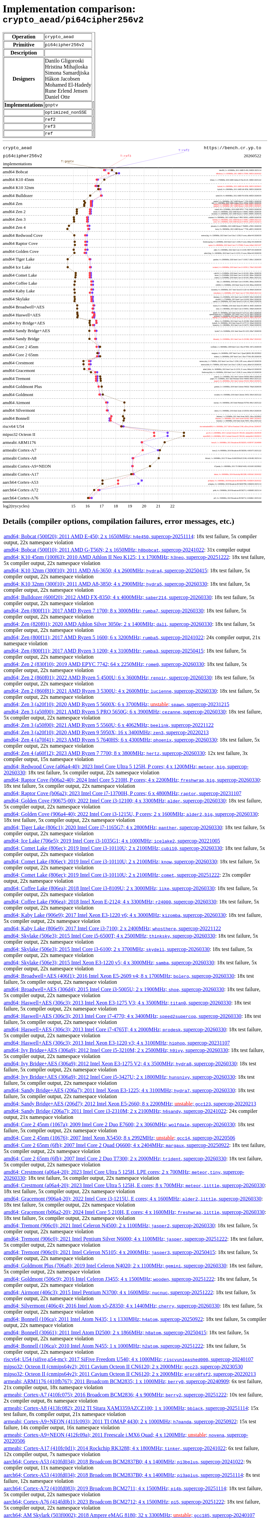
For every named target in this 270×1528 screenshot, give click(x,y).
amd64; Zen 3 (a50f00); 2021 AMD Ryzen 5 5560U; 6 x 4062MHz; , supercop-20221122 (109, 731)
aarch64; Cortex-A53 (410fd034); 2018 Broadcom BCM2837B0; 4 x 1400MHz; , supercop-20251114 (123, 1481)
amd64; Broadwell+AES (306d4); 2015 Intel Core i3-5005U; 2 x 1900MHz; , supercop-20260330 (114, 995)
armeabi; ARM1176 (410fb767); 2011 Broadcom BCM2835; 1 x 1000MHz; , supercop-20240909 (116, 1387)
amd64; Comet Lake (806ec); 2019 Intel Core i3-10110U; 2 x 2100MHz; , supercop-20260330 (113, 854)
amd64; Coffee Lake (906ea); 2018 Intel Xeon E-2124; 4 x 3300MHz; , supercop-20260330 (110, 908)
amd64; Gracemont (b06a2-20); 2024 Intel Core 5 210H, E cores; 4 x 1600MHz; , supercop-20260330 (134, 1218)
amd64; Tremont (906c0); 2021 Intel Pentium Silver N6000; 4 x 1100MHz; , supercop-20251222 (115, 1245)
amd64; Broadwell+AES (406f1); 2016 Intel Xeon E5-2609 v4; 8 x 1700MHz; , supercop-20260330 (119, 982)
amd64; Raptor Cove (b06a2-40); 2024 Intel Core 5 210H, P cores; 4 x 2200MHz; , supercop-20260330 (132, 786)
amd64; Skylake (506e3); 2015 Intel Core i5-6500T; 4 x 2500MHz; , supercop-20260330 (109, 942)
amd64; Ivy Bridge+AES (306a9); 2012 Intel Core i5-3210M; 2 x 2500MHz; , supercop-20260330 (116, 1056)
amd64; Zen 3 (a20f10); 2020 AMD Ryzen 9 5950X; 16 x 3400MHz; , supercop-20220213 (106, 738)
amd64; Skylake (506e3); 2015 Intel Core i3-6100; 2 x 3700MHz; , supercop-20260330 (106, 955)
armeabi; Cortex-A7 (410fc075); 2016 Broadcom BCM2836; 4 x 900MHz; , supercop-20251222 (115, 1401)
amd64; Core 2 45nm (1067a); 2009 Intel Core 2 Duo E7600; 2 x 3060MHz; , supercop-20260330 (119, 1130)
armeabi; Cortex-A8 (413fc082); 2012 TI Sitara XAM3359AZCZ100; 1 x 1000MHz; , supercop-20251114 (126, 1414)
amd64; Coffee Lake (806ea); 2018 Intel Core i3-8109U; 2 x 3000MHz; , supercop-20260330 (109, 894)
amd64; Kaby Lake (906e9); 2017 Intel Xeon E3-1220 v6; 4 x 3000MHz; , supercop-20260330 (115, 921)
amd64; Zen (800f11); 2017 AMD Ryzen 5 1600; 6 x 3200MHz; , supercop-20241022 (103, 643)
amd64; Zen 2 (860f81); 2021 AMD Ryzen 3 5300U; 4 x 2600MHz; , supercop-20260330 (110, 697)
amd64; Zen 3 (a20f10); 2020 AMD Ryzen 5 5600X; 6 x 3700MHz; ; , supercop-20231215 (116, 710)
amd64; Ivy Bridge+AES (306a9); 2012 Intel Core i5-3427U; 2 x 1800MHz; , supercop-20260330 (119, 1083)
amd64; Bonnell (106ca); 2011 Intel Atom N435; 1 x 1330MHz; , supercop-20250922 (103, 1325)
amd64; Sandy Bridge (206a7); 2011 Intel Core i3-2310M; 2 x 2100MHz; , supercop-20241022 (115, 1117)
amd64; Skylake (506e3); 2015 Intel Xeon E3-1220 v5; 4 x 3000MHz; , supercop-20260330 (109, 968)
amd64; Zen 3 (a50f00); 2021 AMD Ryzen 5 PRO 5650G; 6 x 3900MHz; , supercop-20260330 (115, 718)
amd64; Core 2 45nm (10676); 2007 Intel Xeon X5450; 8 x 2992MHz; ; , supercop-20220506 (119, 1144)
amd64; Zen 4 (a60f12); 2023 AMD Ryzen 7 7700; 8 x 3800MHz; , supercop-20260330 (104, 759)
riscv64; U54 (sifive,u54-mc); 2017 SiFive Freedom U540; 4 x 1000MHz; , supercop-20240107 (128, 1365)
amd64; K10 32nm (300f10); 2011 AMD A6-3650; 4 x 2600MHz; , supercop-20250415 (105, 576)
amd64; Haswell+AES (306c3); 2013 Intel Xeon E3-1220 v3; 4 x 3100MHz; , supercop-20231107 (117, 1049)
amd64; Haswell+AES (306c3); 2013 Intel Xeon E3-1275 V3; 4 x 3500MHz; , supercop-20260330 (117, 1009)
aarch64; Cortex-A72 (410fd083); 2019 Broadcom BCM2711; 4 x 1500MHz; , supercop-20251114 (115, 1494)
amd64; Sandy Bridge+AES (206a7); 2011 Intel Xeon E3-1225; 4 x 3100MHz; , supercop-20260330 (119, 1096)
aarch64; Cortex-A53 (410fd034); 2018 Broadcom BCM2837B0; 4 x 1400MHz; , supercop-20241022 (123, 1467)
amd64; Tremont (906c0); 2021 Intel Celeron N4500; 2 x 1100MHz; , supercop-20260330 (109, 1231)
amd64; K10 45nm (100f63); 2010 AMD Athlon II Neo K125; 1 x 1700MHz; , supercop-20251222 (116, 563)
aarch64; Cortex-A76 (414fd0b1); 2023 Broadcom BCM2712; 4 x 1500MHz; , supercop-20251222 (114, 1508)
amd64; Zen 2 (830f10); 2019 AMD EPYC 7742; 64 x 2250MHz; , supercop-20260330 (104, 670)
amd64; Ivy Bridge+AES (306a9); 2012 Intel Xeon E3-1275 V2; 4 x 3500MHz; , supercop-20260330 (120, 1069)
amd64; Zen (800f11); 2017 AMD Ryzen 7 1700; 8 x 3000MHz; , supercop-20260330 (103, 616)
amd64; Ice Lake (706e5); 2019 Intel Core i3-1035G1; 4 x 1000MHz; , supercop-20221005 (112, 847)
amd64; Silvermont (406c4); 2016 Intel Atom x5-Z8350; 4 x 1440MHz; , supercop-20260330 (111, 1312)
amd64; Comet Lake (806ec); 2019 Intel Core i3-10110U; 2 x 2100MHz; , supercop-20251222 (111, 881)
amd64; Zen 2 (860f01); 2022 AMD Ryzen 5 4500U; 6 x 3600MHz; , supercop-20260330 (107, 683)
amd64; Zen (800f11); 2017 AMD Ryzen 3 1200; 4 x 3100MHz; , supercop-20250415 (103, 657)
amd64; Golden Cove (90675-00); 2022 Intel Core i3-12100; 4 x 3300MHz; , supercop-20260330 (115, 806)
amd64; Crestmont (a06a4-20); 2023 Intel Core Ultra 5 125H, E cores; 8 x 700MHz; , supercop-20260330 (134, 1191)
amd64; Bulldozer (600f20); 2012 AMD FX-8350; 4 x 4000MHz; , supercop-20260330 (107, 603)
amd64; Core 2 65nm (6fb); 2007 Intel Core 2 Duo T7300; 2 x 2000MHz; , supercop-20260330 (115, 1164)
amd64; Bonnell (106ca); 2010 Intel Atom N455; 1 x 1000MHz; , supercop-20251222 (103, 1352)
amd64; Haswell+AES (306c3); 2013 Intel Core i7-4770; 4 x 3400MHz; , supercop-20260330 (122, 1022)
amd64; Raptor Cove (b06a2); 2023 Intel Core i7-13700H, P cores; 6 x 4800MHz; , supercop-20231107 (122, 799)
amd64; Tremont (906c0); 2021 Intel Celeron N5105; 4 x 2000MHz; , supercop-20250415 (109, 1258)
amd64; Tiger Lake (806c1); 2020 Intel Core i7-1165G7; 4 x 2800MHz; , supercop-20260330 (113, 833)
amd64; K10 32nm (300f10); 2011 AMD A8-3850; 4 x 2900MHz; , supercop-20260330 (105, 590)
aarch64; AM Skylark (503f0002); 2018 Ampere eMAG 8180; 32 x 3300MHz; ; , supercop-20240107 (129, 1521)
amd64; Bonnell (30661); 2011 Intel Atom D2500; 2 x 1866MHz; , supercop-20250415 (105, 1338)
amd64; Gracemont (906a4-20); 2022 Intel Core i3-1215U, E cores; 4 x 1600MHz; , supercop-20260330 (132, 1205)
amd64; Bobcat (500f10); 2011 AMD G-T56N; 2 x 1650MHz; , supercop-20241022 (104, 556)
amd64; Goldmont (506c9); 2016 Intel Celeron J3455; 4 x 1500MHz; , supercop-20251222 (109, 1285)
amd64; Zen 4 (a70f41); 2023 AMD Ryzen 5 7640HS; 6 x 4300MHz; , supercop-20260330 (110, 746)
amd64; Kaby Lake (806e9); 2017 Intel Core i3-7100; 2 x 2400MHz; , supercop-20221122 (112, 934)
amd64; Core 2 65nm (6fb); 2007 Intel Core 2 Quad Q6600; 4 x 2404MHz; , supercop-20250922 (116, 1151)
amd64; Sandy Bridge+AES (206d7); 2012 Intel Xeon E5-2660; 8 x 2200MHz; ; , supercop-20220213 (130, 1110)
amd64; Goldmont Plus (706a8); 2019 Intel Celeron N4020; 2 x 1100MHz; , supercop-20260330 (115, 1271)
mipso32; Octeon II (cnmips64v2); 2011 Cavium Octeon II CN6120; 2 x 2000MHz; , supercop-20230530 (123, 1372)
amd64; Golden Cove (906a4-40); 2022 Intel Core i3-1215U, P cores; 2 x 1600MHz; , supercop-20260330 (131, 820)
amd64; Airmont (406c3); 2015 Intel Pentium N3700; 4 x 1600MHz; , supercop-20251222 (108, 1298)
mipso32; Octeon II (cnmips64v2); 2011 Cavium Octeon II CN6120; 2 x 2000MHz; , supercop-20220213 (130, 1380)
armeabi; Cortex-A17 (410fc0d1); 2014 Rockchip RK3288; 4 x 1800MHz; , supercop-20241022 (115, 1454)
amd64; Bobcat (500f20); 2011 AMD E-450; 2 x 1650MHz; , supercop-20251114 (98, 542)
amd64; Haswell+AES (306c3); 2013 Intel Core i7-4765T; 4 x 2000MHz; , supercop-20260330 (115, 1035)
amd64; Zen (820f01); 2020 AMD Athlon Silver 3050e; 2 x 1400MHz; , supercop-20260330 (108, 630)
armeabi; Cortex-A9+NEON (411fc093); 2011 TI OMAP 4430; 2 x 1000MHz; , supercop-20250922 (120, 1427)
